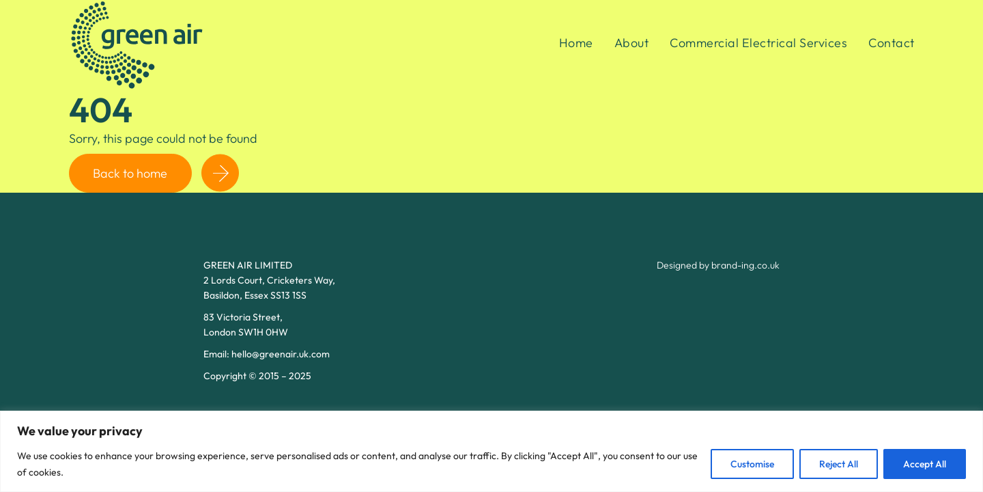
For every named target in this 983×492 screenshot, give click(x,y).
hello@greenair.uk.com (280, 354)
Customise (752, 464)
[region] (491, 451)
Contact (891, 43)
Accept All (924, 464)
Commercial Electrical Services (758, 43)
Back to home (130, 173)
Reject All (838, 464)
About (631, 43)
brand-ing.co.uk (745, 265)
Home (576, 43)
